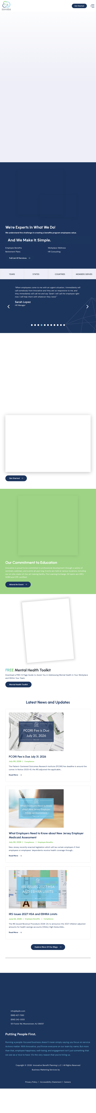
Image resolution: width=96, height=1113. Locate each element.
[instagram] (45, 1099)
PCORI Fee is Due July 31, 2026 (30, 775)
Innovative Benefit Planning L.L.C (47, 1086)
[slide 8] (58, 326)
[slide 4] (45, 326)
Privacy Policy (29, 1106)
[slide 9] (61, 326)
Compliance (30, 779)
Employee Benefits (47, 861)
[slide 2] (38, 326)
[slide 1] (35, 326)
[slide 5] (48, 326)
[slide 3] (41, 326)
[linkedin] (50, 1099)
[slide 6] (51, 326)
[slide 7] (54, 326)
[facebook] (40, 1099)
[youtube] (56, 1099)
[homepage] (48, 1012)
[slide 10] (64, 326)
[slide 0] (32, 326)
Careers (69, 1106)
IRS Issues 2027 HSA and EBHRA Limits (36, 933)
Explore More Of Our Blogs (48, 966)
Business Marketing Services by (48, 1091)
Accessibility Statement (51, 1106)
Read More (16, 793)
